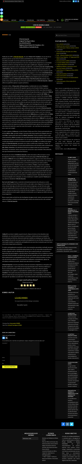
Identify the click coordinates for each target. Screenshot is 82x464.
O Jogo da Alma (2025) (62, 64)
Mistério (39, 316)
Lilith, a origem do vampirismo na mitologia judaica (49, 452)
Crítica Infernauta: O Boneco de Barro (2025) (67, 47)
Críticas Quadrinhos (30, 27)
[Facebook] (1, 9)
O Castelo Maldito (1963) (62, 62)
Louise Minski (21, 298)
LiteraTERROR (29, 316)
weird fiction (24, 317)
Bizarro (15, 316)
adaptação (11, 316)
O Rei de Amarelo (45, 316)
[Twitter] (1, 13)
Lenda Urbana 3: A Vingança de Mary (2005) (67, 70)
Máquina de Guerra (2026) (62, 46)
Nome (3, 357)
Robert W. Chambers (7, 317)
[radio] (21, 285)
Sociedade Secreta (16, 317)
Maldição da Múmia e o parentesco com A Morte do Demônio (73, 393)
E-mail (3, 360)
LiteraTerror (38, 27)
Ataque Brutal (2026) (61, 73)
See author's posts (22, 305)
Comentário (5, 343)
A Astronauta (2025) (61, 75)
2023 (51, 314)
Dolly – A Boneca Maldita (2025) (64, 55)
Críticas (23, 27)
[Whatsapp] (1, 16)
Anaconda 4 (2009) (15, 323)
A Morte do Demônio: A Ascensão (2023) (50, 458)
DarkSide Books (21, 316)
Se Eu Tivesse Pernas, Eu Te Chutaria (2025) (67, 77)
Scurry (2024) (59, 44)
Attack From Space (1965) (15, 325)
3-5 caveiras (5, 316)
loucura (35, 316)
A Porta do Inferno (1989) (62, 60)
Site (3, 363)
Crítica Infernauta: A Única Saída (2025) (66, 81)
